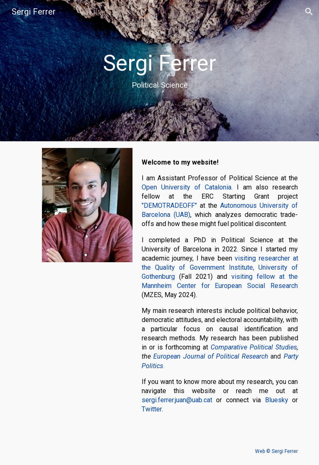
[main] (159, 70)
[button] (309, 12)
